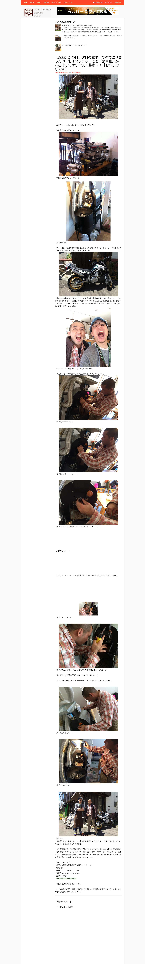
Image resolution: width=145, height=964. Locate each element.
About (32, 2)
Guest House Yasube (61, 72)
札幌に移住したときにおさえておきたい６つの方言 (77, 25)
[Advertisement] (88, 53)
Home (25, 2)
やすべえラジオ (68, 2)
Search (118, 2)
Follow (108, 2)
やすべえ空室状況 (56, 2)
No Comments (76, 72)
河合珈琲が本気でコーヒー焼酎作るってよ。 (75, 45)
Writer (46, 2)
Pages (39, 2)
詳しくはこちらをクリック (66, 878)
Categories (98, 2)
